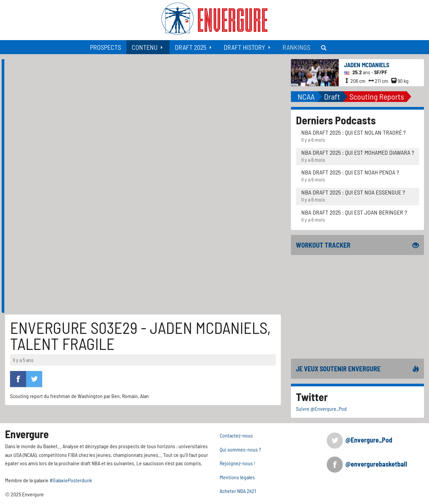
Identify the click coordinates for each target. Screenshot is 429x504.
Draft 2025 (190, 47)
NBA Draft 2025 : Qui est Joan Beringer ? (354, 212)
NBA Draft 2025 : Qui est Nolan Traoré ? (353, 132)
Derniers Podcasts (336, 120)
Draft (332, 96)
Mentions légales (237, 477)
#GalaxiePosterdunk (70, 480)
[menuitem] (105, 47)
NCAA (306, 96)
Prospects (105, 47)
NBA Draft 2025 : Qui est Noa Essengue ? (353, 192)
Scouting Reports (376, 96)
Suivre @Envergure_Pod (321, 408)
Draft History (244, 47)
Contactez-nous (236, 435)
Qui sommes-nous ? (240, 449)
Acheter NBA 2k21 (238, 491)
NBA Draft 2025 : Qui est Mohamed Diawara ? (357, 152)
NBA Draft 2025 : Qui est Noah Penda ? (350, 172)
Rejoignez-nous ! (237, 463)
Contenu (144, 47)
